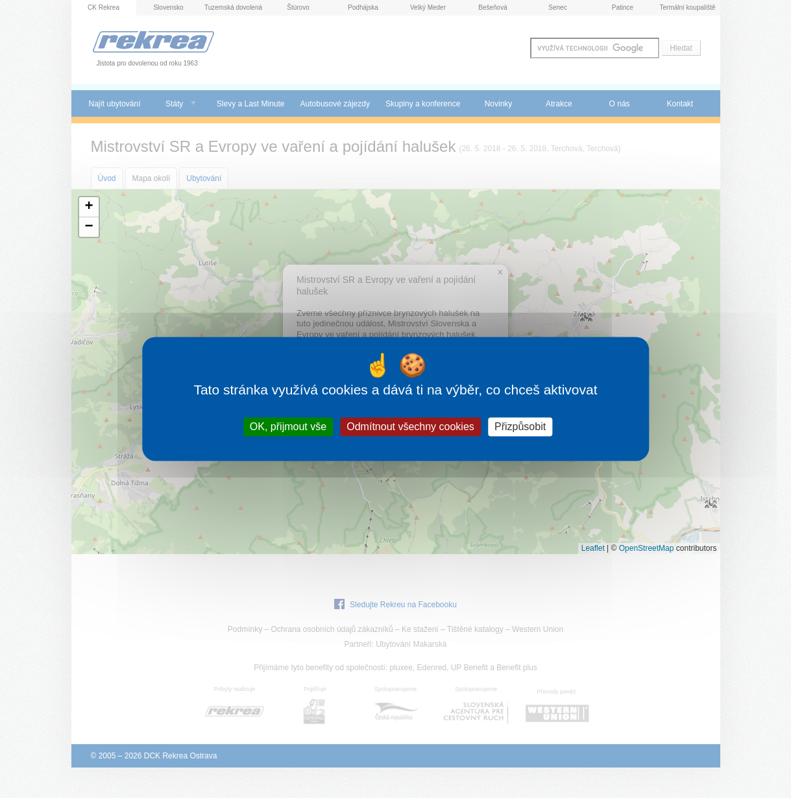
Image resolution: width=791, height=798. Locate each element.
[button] (89, 207)
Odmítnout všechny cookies (410, 426)
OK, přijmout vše (288, 426)
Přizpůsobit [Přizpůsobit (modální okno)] (520, 426)
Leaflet (593, 548)
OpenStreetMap (646, 548)
